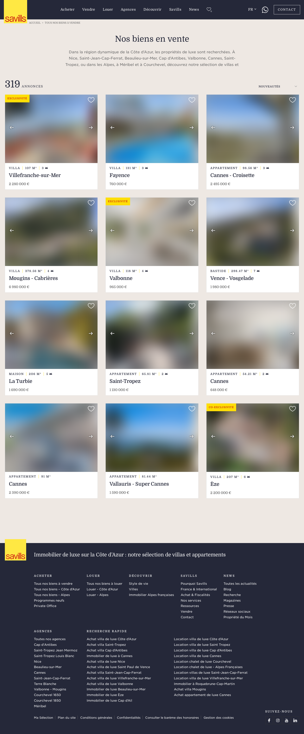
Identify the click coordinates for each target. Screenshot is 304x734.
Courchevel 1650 (47, 695)
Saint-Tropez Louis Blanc (54, 656)
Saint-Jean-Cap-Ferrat (52, 678)
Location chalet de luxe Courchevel (202, 661)
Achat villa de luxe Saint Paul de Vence (118, 667)
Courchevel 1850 (47, 700)
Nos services (191, 600)
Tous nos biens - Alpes (52, 595)
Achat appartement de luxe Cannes (202, 695)
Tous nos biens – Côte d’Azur (57, 589)
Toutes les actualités (240, 583)
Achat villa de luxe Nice (106, 661)
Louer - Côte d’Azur (102, 589)
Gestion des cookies (219, 717)
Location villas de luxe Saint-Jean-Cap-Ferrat (211, 672)
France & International (199, 589)
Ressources (190, 606)
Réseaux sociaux (237, 611)
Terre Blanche (45, 684)
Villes (133, 589)
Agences (128, 9)
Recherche (232, 595)
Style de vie (138, 583)
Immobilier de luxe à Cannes (109, 656)
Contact (287, 9)
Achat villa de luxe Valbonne (110, 684)
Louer (108, 9)
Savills (175, 9)
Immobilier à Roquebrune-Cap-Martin (204, 684)
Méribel (40, 706)
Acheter (67, 9)
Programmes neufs (49, 600)
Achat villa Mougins (190, 689)
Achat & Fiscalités (195, 595)
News (194, 9)
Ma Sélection (43, 717)
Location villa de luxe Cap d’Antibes (203, 650)
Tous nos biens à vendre (53, 583)
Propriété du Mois (238, 617)
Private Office (45, 606)
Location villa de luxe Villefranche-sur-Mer (208, 678)
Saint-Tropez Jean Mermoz (55, 650)
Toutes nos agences (50, 639)
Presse (229, 606)
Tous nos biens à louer (104, 583)
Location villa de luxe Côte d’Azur (201, 639)
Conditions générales (96, 717)
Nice (37, 661)
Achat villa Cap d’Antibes (107, 650)
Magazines (232, 600)
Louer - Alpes (97, 595)
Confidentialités (129, 717)
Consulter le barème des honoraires (172, 717)
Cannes (40, 672)
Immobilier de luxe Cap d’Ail (109, 700)
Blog (227, 589)
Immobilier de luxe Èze (105, 695)
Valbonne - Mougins (50, 689)
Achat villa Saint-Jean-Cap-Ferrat (114, 672)
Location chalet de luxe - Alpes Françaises (208, 667)
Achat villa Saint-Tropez (106, 644)
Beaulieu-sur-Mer (48, 667)
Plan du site (67, 717)
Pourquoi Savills (194, 583)
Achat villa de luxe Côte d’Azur (111, 639)
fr (252, 9)
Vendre (88, 9)
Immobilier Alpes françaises (151, 595)
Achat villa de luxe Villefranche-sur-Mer (119, 678)
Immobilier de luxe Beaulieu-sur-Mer (116, 689)
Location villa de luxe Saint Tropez (202, 644)
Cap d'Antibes (45, 644)
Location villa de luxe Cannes (197, 656)
